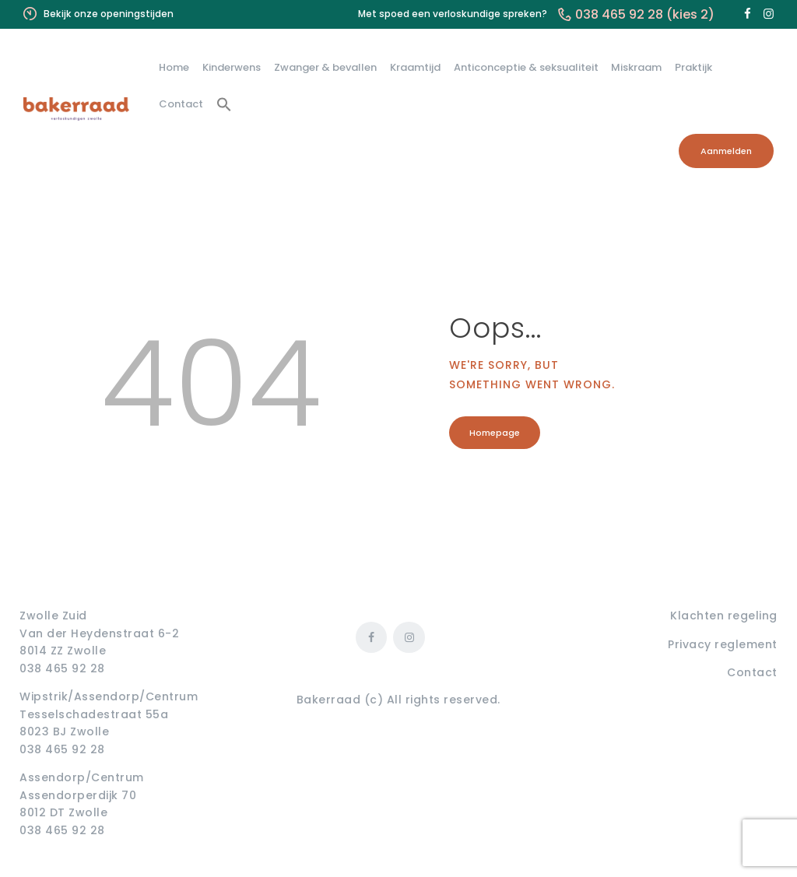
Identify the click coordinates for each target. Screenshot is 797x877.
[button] (224, 105)
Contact (752, 672)
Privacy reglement (723, 644)
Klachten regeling (724, 615)
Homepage (496, 433)
